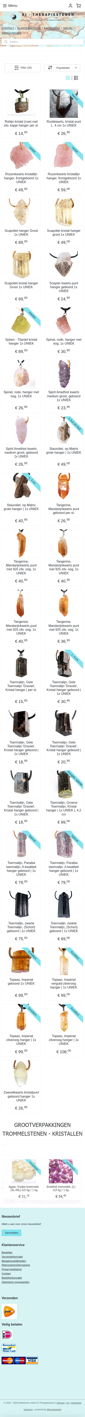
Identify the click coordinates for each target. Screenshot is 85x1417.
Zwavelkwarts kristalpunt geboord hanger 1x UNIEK (21, 1096)
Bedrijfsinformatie (12, 1277)
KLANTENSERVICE (29, 28)
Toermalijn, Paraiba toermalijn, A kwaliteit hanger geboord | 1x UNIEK (21, 868)
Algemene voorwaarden (15, 1282)
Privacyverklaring (12, 1269)
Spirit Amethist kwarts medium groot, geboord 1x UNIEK (63, 396)
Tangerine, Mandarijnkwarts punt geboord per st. (63, 509)
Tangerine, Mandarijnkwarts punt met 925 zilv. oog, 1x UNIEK (21, 567)
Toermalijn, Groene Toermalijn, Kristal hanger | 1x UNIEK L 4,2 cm (63, 808)
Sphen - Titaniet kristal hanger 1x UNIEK (21, 341)
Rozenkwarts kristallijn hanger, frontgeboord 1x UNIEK (21, 178)
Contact (6, 1273)
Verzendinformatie (12, 1256)
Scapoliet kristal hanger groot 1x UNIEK (64, 232)
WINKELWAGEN (11, 32)
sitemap (61, 1403)
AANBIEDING (52, 28)
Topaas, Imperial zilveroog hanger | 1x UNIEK (21, 1039)
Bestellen (7, 1252)
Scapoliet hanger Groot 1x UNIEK (21, 232)
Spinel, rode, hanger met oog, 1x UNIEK (63, 341)
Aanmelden (11, 1232)
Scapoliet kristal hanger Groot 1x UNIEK (21, 285)
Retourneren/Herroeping (16, 1265)
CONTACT (8, 28)
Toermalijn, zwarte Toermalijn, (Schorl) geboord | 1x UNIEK (21, 926)
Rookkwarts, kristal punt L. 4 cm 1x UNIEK (64, 123)
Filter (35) (23, 67)
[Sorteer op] (62, 68)
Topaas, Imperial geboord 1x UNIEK (21, 981)
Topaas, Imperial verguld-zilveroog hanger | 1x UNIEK (63, 983)
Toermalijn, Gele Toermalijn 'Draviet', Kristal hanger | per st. (21, 685)
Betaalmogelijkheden (14, 1260)
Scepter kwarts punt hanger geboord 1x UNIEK (63, 287)
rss (67, 1403)
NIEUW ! (68, 28)
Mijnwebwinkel (54, 1409)
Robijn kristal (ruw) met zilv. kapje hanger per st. (21, 123)
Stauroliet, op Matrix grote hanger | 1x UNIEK (63, 450)
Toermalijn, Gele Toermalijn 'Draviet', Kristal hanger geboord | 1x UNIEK (64, 687)
